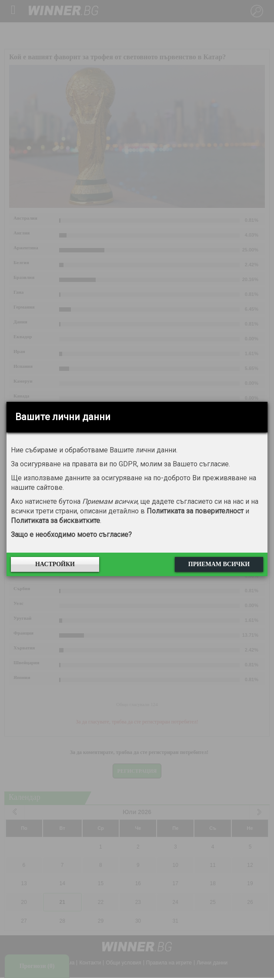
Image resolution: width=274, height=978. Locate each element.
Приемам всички (219, 564)
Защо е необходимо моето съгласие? (71, 534)
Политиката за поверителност (195, 511)
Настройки (55, 564)
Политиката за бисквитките (55, 520)
